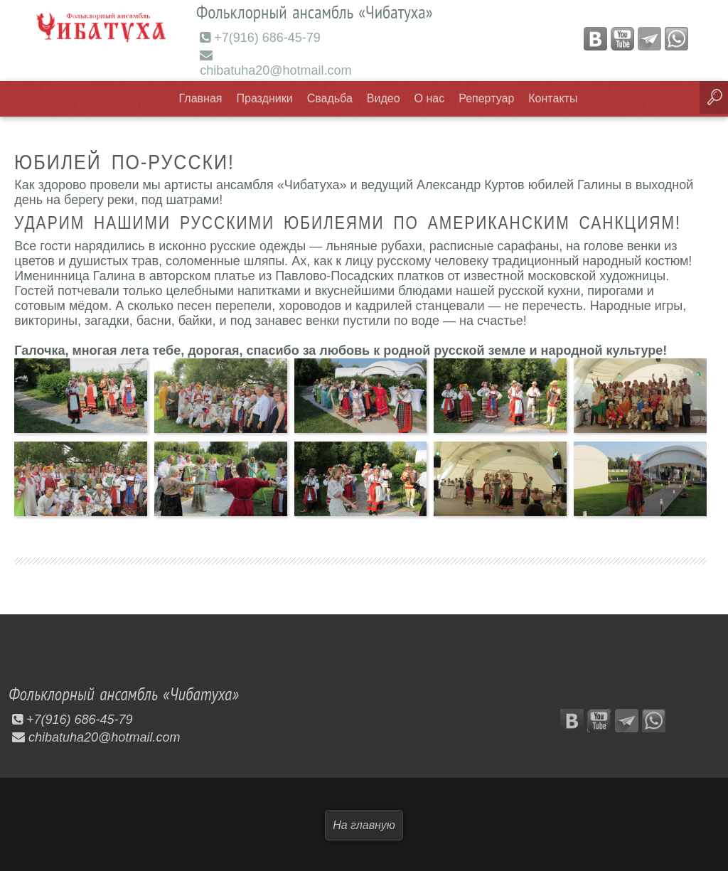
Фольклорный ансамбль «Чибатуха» (130, 692)
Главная (201, 98)
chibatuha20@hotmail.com (275, 62)
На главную (364, 824)
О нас (429, 98)
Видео (383, 98)
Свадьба (330, 98)
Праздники (265, 98)
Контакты (552, 98)
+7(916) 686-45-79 (260, 37)
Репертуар (486, 98)
